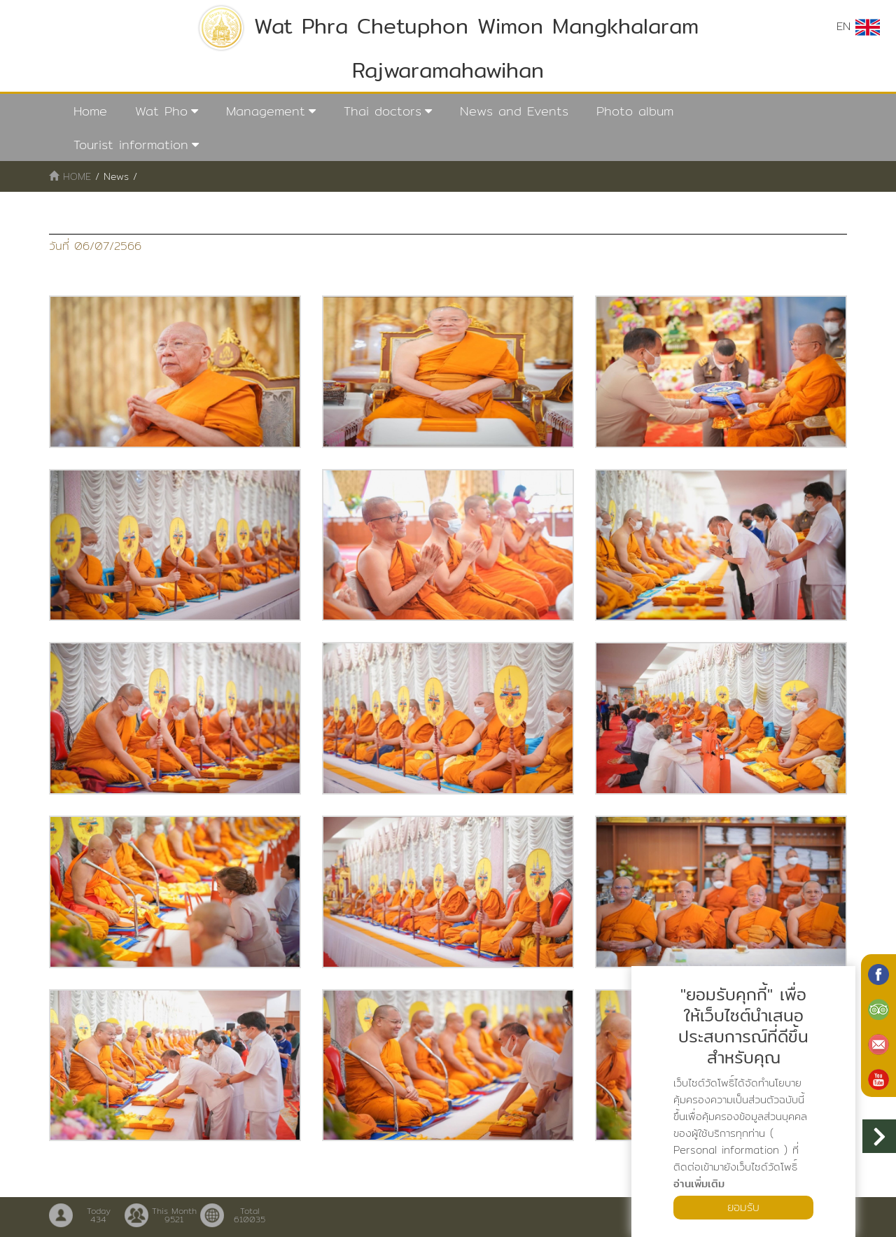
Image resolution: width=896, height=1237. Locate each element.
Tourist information (131, 144)
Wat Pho (161, 111)
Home (90, 111)
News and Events (514, 111)
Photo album (634, 111)
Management (265, 111)
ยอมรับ (743, 1207)
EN (858, 27)
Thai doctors (382, 111)
